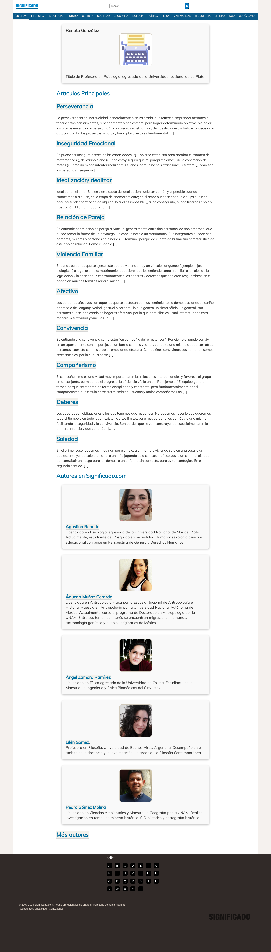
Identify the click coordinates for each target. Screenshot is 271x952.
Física (166, 16)
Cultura (87, 16)
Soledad (67, 438)
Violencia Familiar (79, 254)
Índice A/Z (21, 16)
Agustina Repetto (82, 526)
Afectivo (67, 291)
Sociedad (103, 16)
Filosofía (37, 16)
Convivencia (72, 327)
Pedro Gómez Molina (86, 807)
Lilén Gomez (77, 742)
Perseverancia (74, 106)
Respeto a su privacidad (33, 908)
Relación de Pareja (80, 217)
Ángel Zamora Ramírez (88, 677)
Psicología (55, 16)
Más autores (72, 834)
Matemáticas (182, 16)
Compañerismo (76, 364)
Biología (137, 16)
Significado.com (27, 6)
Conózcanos (247, 16)
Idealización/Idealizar (84, 180)
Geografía (121, 16)
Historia (72, 16)
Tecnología (203, 16)
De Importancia (225, 16)
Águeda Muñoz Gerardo (89, 596)
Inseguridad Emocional (85, 143)
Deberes (67, 401)
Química (152, 16)
